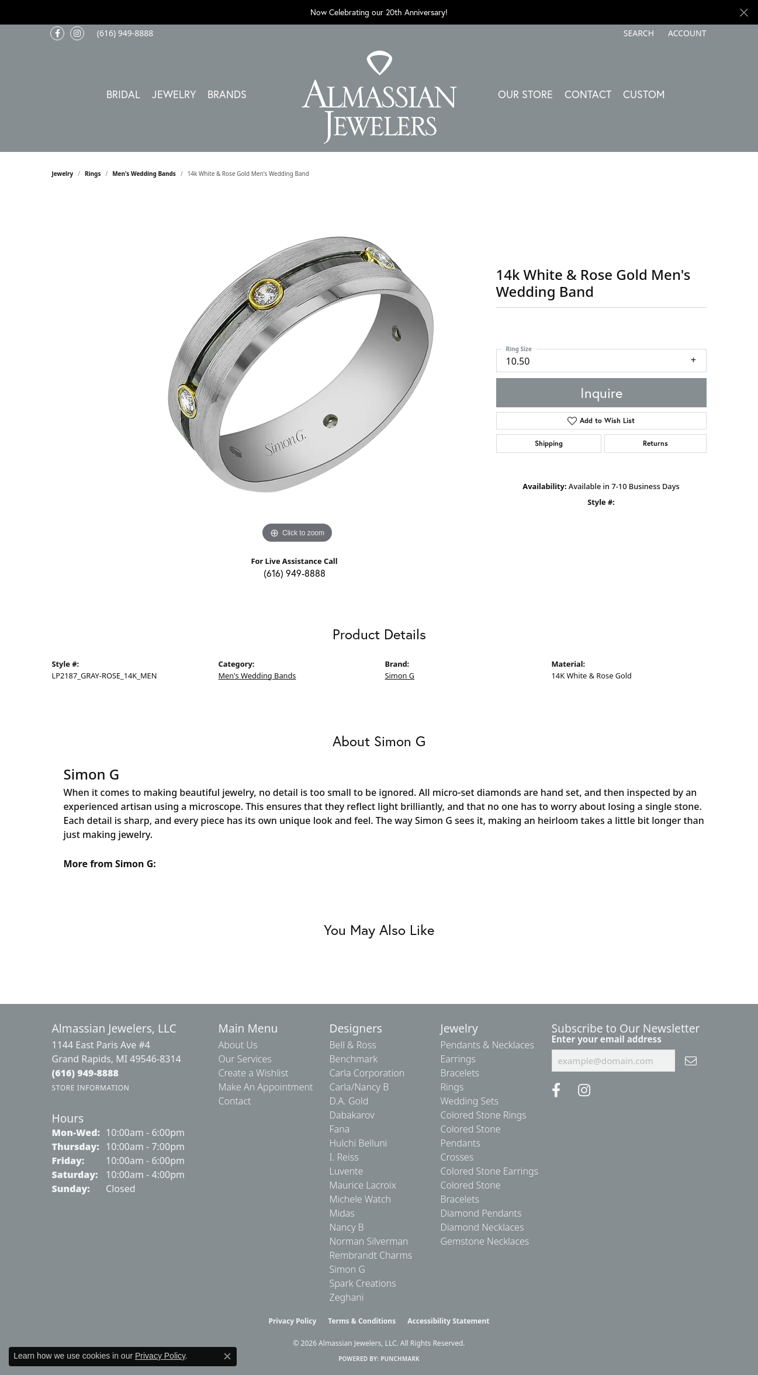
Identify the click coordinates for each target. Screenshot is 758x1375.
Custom (644, 94)
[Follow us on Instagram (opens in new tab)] (77, 33)
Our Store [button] (525, 94)
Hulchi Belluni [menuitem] (358, 1143)
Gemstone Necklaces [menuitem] (485, 1241)
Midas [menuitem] (342, 1213)
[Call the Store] (85, 1072)
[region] (297, 371)
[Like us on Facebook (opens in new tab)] (57, 33)
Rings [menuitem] (452, 1086)
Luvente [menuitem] (347, 1171)
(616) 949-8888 (295, 573)
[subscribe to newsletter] (691, 1061)
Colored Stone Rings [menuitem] (484, 1115)
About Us (238, 1044)
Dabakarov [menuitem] (352, 1115)
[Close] (743, 12)
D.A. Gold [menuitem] (349, 1101)
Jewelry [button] (174, 94)
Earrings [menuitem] (458, 1058)
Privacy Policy (293, 1321)
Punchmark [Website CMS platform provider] (400, 1359)
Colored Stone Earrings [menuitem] (490, 1171)
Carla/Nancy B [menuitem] (359, 1086)
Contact (588, 94)
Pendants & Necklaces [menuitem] (487, 1044)
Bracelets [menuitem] (460, 1072)
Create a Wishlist (254, 1072)
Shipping (549, 443)
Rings (93, 173)
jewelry (63, 173)
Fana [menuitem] (340, 1129)
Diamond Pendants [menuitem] (481, 1213)
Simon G (400, 675)
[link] (124, 33)
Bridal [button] (123, 94)
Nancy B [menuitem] (347, 1227)
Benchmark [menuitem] (354, 1058)
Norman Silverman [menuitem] (369, 1241)
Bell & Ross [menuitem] (353, 1044)
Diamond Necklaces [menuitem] (482, 1227)
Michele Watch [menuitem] (361, 1199)
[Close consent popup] (227, 1356)
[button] (637, 33)
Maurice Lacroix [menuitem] (363, 1185)
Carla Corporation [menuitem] (367, 1072)
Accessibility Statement (448, 1321)
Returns (655, 443)
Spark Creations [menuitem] (363, 1283)
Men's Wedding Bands (144, 173)
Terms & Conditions (362, 1321)
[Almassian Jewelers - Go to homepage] (379, 97)
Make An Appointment (266, 1086)
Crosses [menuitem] (457, 1157)
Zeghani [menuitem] (347, 1297)
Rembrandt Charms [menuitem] (371, 1255)
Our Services (245, 1058)
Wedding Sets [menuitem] (470, 1101)
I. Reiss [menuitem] (344, 1157)
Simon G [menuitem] (347, 1269)
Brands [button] (227, 94)
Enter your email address (607, 1039)
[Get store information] (91, 1088)
